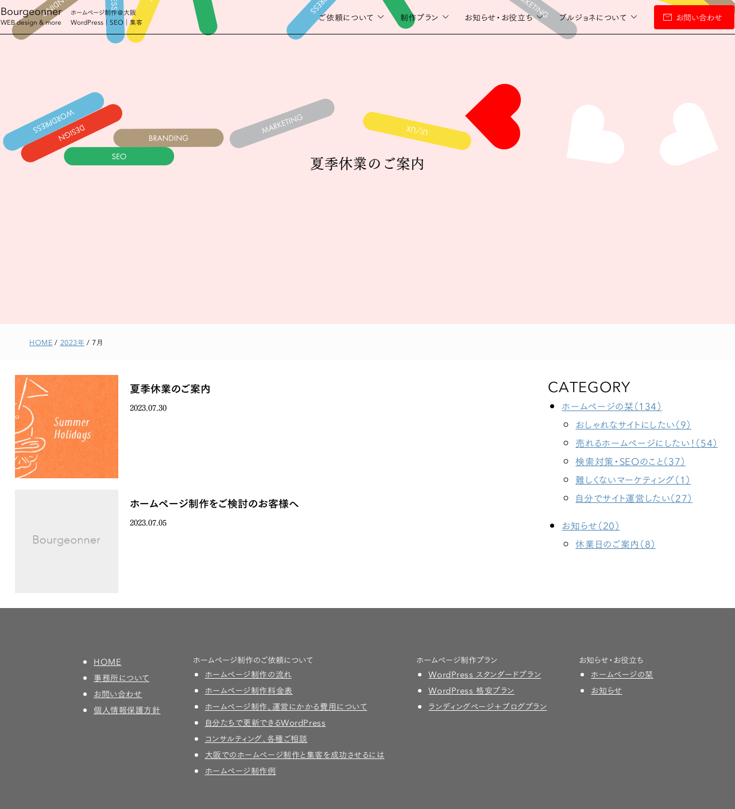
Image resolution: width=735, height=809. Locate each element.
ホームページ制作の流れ (248, 674)
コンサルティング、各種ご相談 (256, 738)
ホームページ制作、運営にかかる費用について (286, 706)
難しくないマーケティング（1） (633, 479)
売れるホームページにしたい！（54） (646, 442)
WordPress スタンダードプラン (484, 674)
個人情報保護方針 (127, 709)
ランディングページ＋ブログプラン (487, 706)
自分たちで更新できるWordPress (265, 722)
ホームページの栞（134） (612, 405)
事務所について (121, 677)
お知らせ (606, 690)
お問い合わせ (670, 17)
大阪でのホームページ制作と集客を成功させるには (295, 754)
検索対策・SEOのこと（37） (630, 461)
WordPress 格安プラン (471, 690)
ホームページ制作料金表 (249, 690)
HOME (107, 661)
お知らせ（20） (591, 525)
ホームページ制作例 (240, 770)
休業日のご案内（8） (615, 543)
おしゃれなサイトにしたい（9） (633, 424)
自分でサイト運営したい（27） (634, 497)
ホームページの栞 (622, 674)
